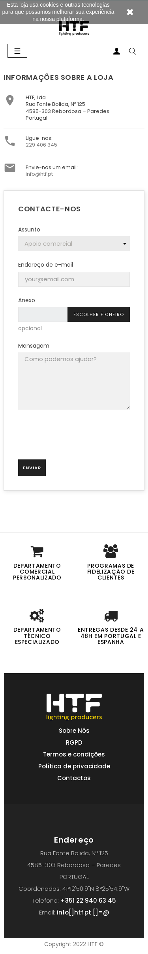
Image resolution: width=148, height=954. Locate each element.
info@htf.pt (39, 174)
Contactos (74, 778)
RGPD (74, 742)
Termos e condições (74, 754)
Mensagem (33, 346)
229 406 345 (41, 145)
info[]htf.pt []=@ (83, 912)
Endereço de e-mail (45, 265)
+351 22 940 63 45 (88, 900)
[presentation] (74, 437)
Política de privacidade (74, 766)
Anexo (26, 300)
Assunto (29, 229)
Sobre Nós (74, 730)
